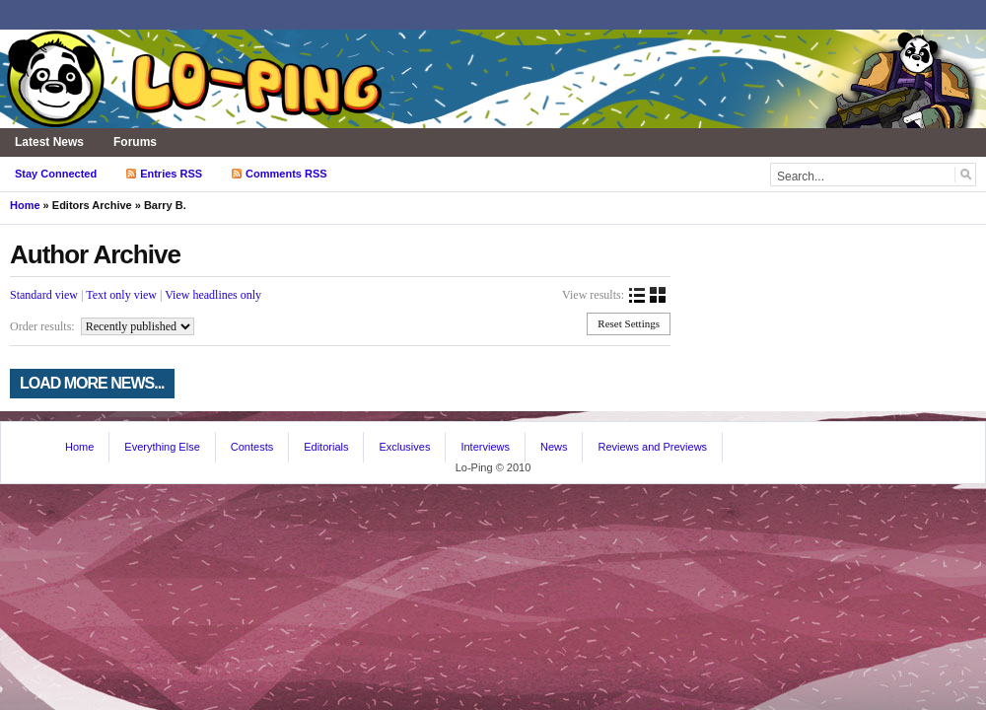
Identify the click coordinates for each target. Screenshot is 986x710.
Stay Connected (56, 173)
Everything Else (161, 447)
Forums (135, 142)
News (554, 447)
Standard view (44, 295)
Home (25, 205)
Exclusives (404, 447)
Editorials (326, 447)
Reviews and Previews (652, 447)
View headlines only (213, 295)
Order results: (42, 326)
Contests (252, 447)
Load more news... (92, 383)
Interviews (485, 447)
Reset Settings (629, 323)
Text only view (121, 295)
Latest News (49, 142)
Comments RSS (286, 173)
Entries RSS (171, 173)
